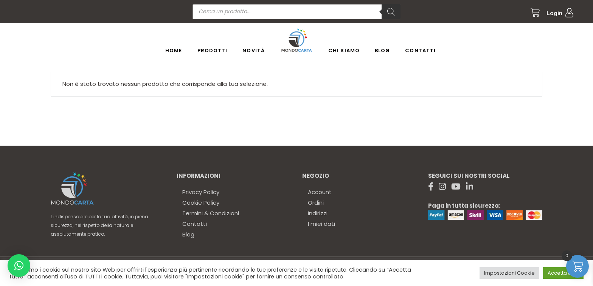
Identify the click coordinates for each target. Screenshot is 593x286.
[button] (19, 265)
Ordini (316, 203)
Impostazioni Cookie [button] (509, 273)
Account (320, 192)
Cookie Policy (200, 203)
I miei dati (321, 224)
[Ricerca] (391, 11)
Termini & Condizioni (210, 213)
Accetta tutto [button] (563, 273)
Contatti (194, 224)
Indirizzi (318, 213)
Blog (188, 234)
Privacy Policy (200, 192)
